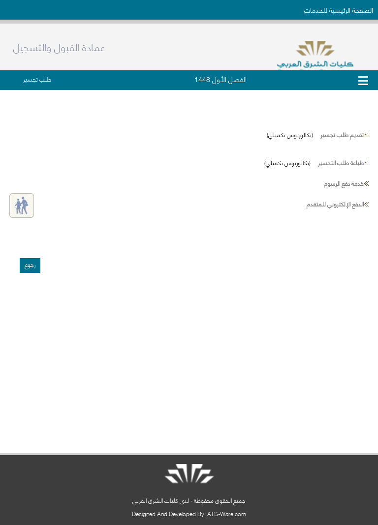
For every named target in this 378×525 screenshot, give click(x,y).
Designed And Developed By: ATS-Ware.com (189, 513)
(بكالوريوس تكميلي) (315, 134)
